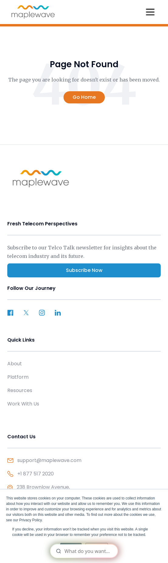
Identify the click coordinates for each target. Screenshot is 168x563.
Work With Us (23, 403)
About (14, 363)
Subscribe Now (84, 270)
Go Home (84, 97)
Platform (18, 377)
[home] (33, 12)
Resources (19, 390)
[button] (150, 12)
